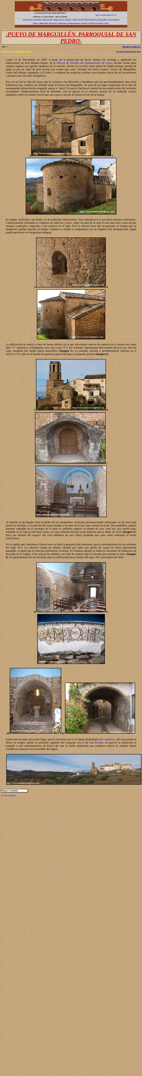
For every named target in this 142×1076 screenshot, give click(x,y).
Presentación (27, 20)
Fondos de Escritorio (96, 23)
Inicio (106, 23)
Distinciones (62, 23)
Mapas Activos (59, 20)
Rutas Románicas (91, 20)
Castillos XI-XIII (78, 20)
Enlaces (35, 23)
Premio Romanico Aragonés (78, 23)
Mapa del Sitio (48, 20)
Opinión (68, 20)
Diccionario (53, 23)
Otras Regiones (114, 20)
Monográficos (103, 20)
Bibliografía (43, 23)
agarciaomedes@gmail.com (106, 15)
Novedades (38, 20)
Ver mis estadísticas (8, 796)
